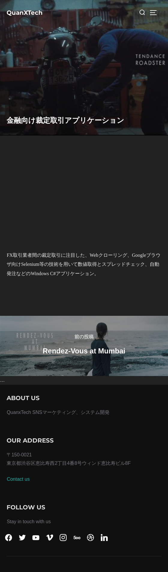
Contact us (18, 479)
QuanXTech (25, 12)
